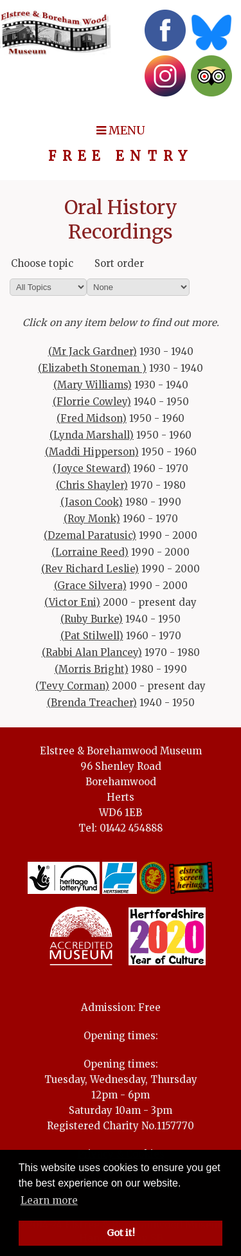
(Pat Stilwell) (91, 636)
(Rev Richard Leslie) (90, 569)
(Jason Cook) (91, 502)
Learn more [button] (49, 1200)
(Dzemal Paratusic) (90, 535)
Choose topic (42, 263)
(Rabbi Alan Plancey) (92, 652)
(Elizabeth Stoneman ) (92, 368)
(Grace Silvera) (90, 585)
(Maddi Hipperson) (92, 452)
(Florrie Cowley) (92, 402)
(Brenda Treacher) (92, 702)
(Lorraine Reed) (90, 552)
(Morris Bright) (92, 669)
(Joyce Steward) (91, 468)
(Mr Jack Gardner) (92, 351)
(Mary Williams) (92, 385)
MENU (120, 130)
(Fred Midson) (92, 418)
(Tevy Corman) (72, 686)
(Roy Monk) (92, 519)
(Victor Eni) (72, 602)
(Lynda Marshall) (91, 435)
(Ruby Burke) (91, 619)
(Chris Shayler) (92, 485)
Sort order (119, 263)
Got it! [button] (121, 1233)
